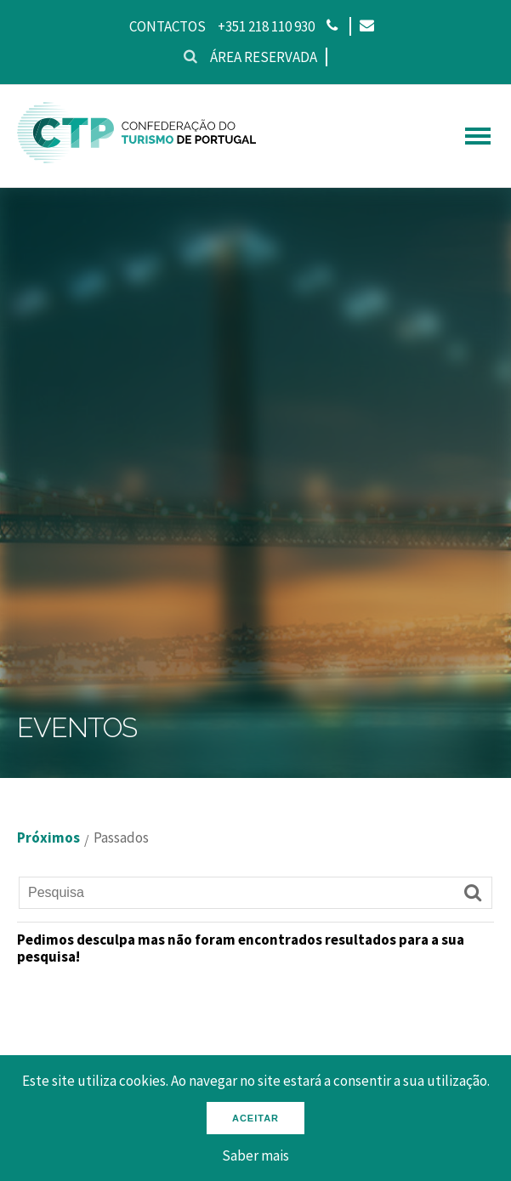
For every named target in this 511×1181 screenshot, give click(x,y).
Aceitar (255, 1118)
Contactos (167, 26)
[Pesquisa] (255, 893)
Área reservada (263, 57)
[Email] (366, 26)
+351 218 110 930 (266, 26)
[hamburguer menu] (478, 136)
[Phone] (332, 26)
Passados (121, 838)
